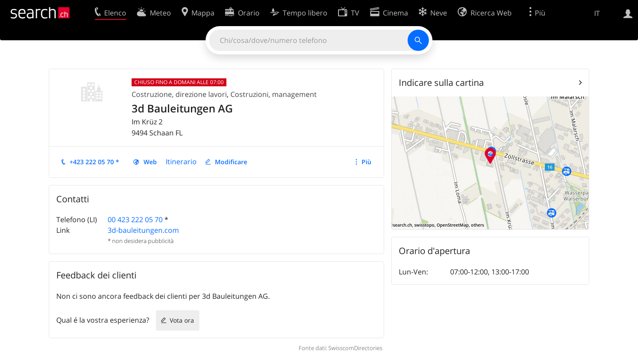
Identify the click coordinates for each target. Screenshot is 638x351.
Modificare (231, 162)
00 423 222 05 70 (135, 219)
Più (366, 162)
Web (150, 162)
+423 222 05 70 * (94, 162)
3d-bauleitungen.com (143, 230)
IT (597, 13)
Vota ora (182, 320)
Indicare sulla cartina (441, 83)
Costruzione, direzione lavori (179, 94)
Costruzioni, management (273, 94)
